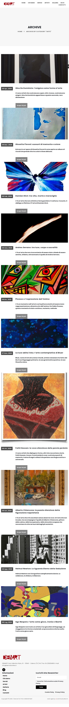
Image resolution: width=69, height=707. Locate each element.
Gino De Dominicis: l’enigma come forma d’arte (39, 88)
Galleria (55, 3)
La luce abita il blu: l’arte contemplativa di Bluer (39, 353)
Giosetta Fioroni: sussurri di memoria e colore (38, 144)
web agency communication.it (57, 702)
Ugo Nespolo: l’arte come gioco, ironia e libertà (39, 625)
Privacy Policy (60, 695)
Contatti (62, 5)
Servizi (39, 3)
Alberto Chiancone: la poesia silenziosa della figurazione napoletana (38, 514)
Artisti (47, 3)
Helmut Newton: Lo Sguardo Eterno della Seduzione (41, 572)
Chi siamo (31, 3)
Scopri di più (21, 105)
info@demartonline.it (9, 669)
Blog (62, 3)
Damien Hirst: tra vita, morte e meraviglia (36, 196)
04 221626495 (49, 667)
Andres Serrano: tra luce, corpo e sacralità (37, 248)
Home (23, 3)
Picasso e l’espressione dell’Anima (32, 299)
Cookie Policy (49, 695)
